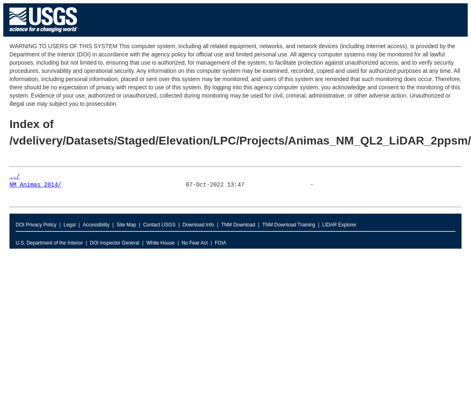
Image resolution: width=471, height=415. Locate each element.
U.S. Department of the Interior (49, 243)
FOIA (220, 243)
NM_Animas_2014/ (35, 185)
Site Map (126, 225)
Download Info (198, 225)
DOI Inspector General (114, 243)
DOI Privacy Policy (36, 225)
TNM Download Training (288, 225)
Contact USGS (159, 225)
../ (14, 177)
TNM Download (238, 225)
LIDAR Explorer (339, 225)
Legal (69, 225)
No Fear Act (195, 243)
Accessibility (96, 225)
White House (160, 243)
